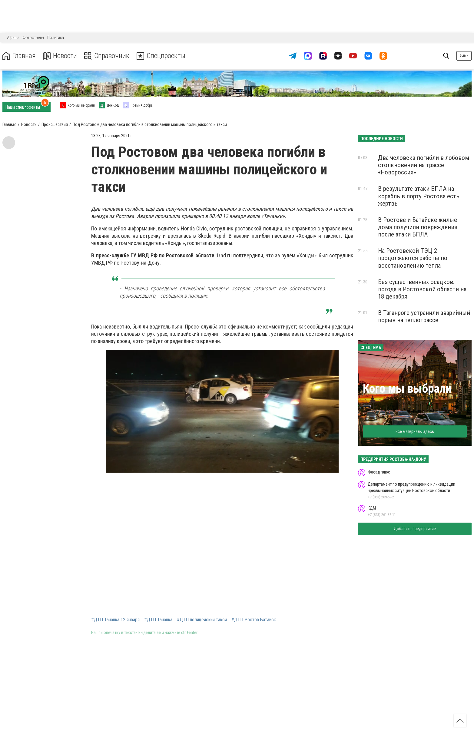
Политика (55, 37)
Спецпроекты (162, 56)
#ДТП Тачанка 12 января (115, 620)
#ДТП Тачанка (158, 620)
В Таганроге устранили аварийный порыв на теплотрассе (424, 316)
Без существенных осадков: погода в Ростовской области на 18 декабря (422, 289)
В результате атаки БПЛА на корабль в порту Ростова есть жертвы (418, 196)
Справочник (107, 56)
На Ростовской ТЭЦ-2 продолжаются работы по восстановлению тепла (412, 258)
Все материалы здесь (415, 431)
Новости (60, 56)
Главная (19, 56)
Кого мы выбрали (407, 389)
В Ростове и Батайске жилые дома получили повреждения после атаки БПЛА (417, 227)
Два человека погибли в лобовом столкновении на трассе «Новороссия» (423, 165)
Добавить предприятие (415, 528)
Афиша (13, 37)
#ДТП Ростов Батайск (253, 620)
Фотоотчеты (33, 37)
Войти (464, 56)
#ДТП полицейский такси (202, 620)
